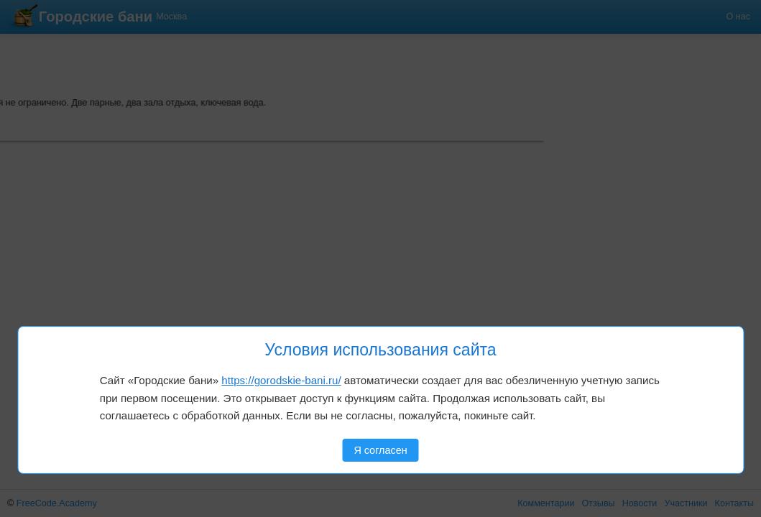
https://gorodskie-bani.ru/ (281, 380)
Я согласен (380, 450)
